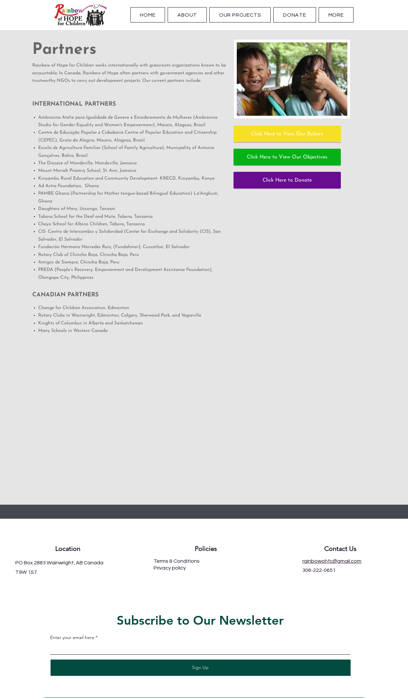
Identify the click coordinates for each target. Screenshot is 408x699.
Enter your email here (72, 637)
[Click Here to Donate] (287, 180)
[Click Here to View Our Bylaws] (287, 134)
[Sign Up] (201, 668)
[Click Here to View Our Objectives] (287, 157)
